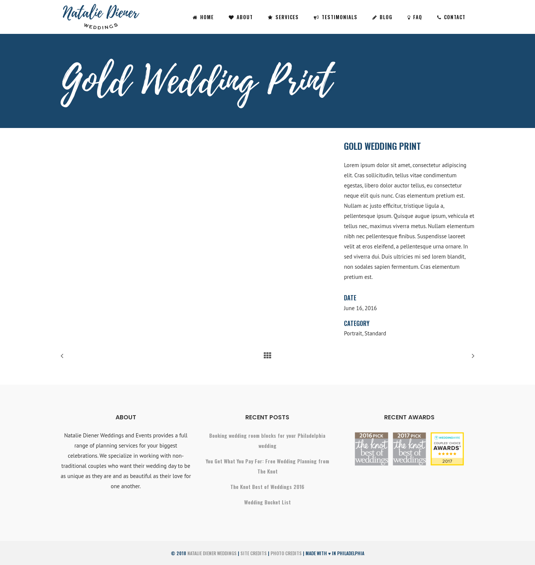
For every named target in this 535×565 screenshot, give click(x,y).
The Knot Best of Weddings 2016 (267, 486)
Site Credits (253, 553)
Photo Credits (286, 553)
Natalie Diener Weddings (212, 553)
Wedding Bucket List (267, 502)
